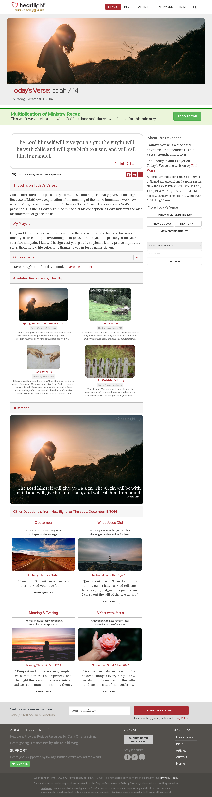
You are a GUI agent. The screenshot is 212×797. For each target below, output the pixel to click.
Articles (145, 7)
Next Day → (188, 223)
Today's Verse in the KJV (174, 214)
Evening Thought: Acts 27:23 (43, 665)
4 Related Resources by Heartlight (39, 278)
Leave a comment (78, 267)
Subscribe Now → (161, 710)
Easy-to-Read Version (107, 783)
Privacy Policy (180, 718)
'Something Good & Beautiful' (110, 665)
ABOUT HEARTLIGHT (29, 729)
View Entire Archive (174, 231)
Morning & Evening (43, 612)
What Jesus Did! (110, 522)
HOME (183, 7)
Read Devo (110, 601)
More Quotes (43, 592)
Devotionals (184, 737)
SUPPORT (18, 750)
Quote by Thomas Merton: (43, 575)
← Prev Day (160, 223)
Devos (113, 7)
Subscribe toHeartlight (138, 740)
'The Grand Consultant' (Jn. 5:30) (110, 575)
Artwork (165, 7)
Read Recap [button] (187, 116)
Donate (20, 764)
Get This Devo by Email (36, 175)
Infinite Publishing (65, 743)
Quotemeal (43, 522)
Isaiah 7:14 (123, 164)
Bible (128, 7)
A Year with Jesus (110, 612)
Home (180, 763)
